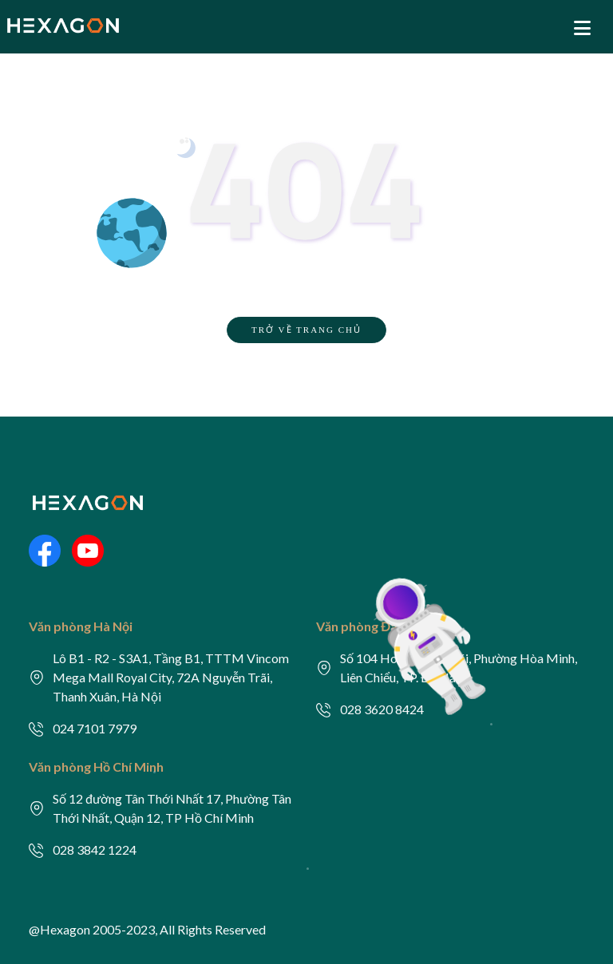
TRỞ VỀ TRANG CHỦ (306, 329)
